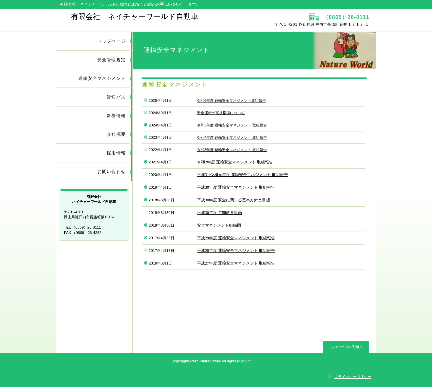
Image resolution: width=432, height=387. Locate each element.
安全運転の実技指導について (221, 113)
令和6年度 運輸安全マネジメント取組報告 (231, 100)
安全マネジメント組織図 (219, 225)
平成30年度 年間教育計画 (219, 212)
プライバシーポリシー (352, 377)
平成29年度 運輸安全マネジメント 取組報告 (236, 238)
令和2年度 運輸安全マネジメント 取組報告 (235, 162)
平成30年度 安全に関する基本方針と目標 (233, 200)
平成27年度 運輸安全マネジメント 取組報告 (236, 263)
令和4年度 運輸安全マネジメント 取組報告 (232, 137)
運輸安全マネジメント (102, 78)
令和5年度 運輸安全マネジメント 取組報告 (232, 125)
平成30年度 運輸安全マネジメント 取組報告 (236, 187)
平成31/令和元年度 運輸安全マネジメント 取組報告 (242, 174)
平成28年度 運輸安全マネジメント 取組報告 (236, 250)
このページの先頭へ (346, 347)
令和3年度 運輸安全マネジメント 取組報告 (232, 150)
